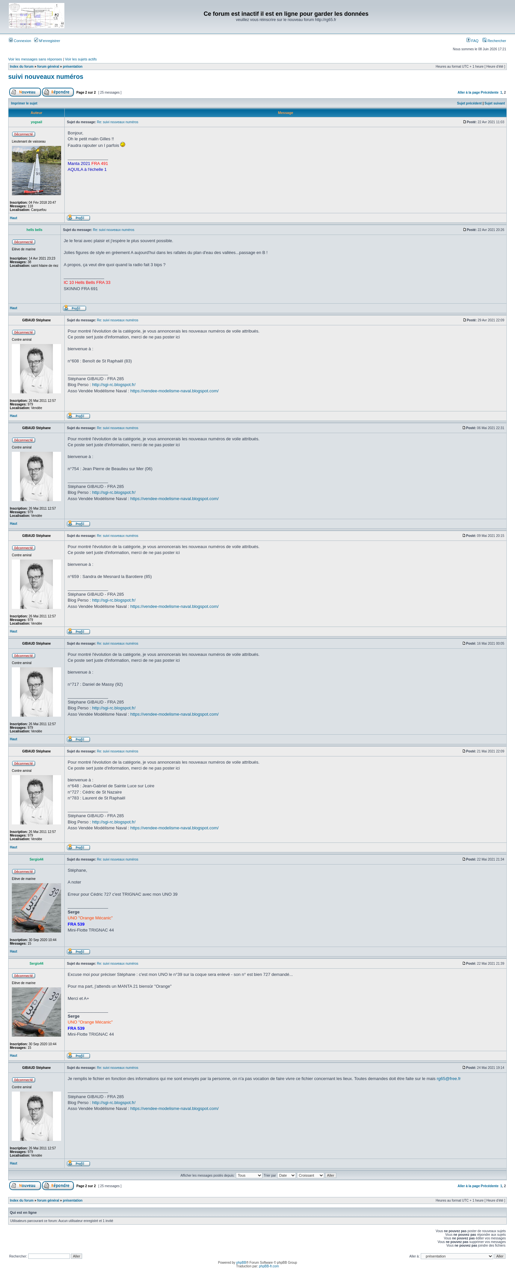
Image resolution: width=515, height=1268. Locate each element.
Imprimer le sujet (24, 103)
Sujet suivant (494, 103)
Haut (13, 218)
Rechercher (494, 41)
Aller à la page (469, 92)
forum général (48, 66)
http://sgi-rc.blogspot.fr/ (113, 384)
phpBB (241, 1262)
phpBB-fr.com (269, 1266)
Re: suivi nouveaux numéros (117, 122)
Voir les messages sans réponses (35, 59)
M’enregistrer (47, 41)
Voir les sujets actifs (81, 59)
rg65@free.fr (449, 1078)
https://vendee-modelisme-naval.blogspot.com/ (174, 390)
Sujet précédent (469, 103)
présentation (72, 66)
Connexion (20, 41)
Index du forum (22, 66)
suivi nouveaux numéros (45, 76)
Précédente (490, 92)
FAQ (472, 41)
